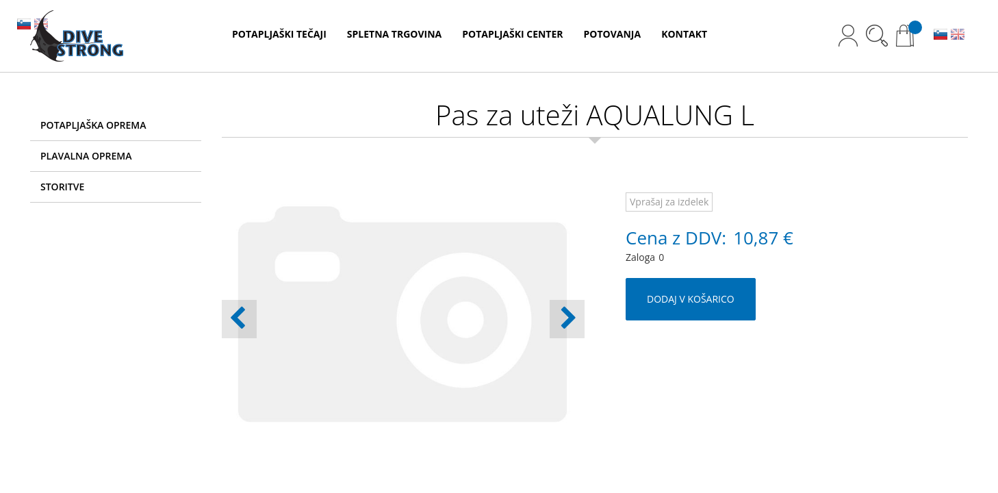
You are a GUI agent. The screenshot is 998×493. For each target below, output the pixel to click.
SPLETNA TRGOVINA (394, 33)
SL (940, 35)
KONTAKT (684, 33)
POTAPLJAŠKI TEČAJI (279, 33)
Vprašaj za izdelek (669, 201)
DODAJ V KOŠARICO (690, 298)
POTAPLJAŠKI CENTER (512, 33)
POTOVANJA (612, 33)
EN (957, 35)
